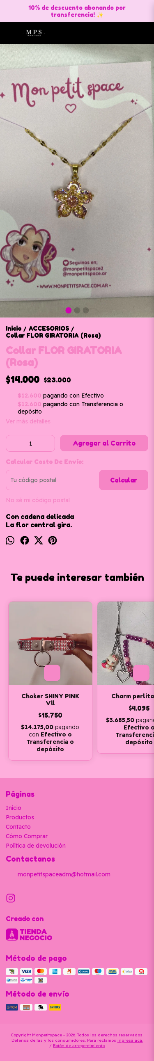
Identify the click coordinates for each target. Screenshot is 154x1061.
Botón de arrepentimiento (79, 1045)
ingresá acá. (130, 1040)
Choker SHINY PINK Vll (50, 700)
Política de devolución (36, 845)
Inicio (13, 808)
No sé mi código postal (38, 500)
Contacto (18, 826)
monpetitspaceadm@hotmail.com (58, 875)
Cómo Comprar (27, 836)
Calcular (123, 480)
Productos (20, 817)
